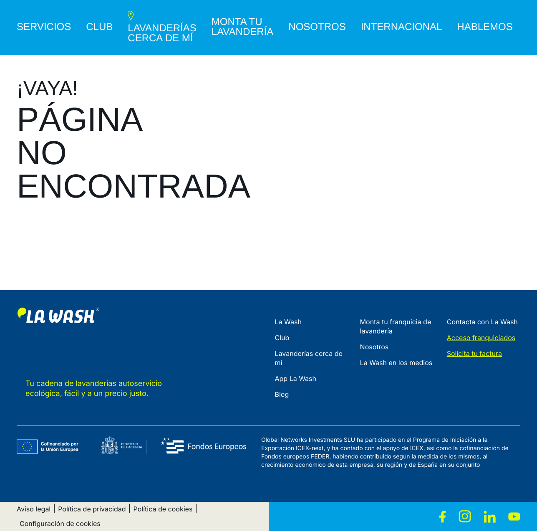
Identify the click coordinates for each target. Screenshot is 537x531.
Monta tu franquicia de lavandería (395, 326)
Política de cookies (163, 509)
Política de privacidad (92, 509)
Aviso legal (33, 509)
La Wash (288, 322)
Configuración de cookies (60, 523)
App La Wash (296, 378)
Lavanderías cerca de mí (309, 358)
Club (282, 337)
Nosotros (374, 347)
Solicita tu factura (474, 353)
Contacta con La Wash (482, 322)
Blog (282, 394)
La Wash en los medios (396, 362)
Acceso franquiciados (481, 337)
